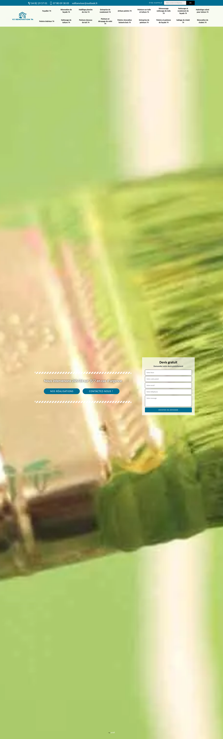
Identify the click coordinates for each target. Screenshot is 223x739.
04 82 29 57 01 (37, 3)
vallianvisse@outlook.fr (85, 3)
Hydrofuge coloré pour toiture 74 (202, 11)
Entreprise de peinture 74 (144, 21)
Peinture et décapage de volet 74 (105, 21)
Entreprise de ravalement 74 (105, 11)
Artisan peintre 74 (125, 11)
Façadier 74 (46, 11)
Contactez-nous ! (101, 391)
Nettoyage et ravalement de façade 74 (183, 10)
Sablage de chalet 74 (183, 21)
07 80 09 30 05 (59, 3)
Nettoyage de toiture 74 (66, 21)
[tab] (111, 369)
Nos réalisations (61, 391)
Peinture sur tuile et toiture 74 (144, 11)
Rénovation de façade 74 (66, 11)
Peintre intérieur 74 (46, 21)
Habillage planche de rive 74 (86, 11)
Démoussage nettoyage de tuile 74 (164, 10)
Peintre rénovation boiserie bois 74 (124, 21)
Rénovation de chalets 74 (202, 21)
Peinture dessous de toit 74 (85, 21)
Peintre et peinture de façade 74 (163, 21)
